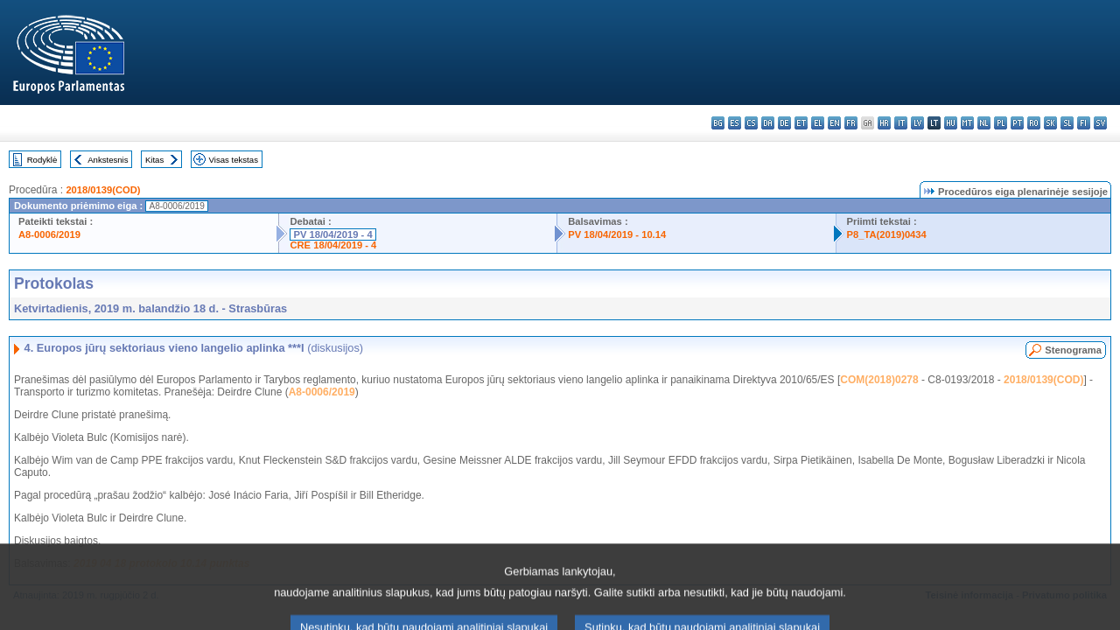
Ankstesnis (108, 159)
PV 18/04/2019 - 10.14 (617, 234)
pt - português (1017, 123)
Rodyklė (42, 159)
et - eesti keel (801, 123)
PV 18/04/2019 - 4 (332, 234)
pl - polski (1000, 123)
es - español (734, 123)
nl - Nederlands (983, 123)
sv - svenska (1100, 123)
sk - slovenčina (1050, 123)
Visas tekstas (233, 159)
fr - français (851, 123)
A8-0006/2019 (49, 234)
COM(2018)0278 (879, 380)
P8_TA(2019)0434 (887, 234)
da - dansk (767, 123)
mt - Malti (967, 123)
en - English (834, 123)
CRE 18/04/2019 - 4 (333, 245)
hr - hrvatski (884, 123)
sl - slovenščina (1067, 123)
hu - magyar (950, 123)
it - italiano (900, 123)
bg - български (717, 123)
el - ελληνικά (817, 123)
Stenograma (1073, 350)
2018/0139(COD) (103, 190)
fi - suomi (1083, 123)
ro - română (1033, 123)
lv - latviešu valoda (917, 123)
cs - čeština (751, 123)
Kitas (154, 159)
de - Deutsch (784, 123)
